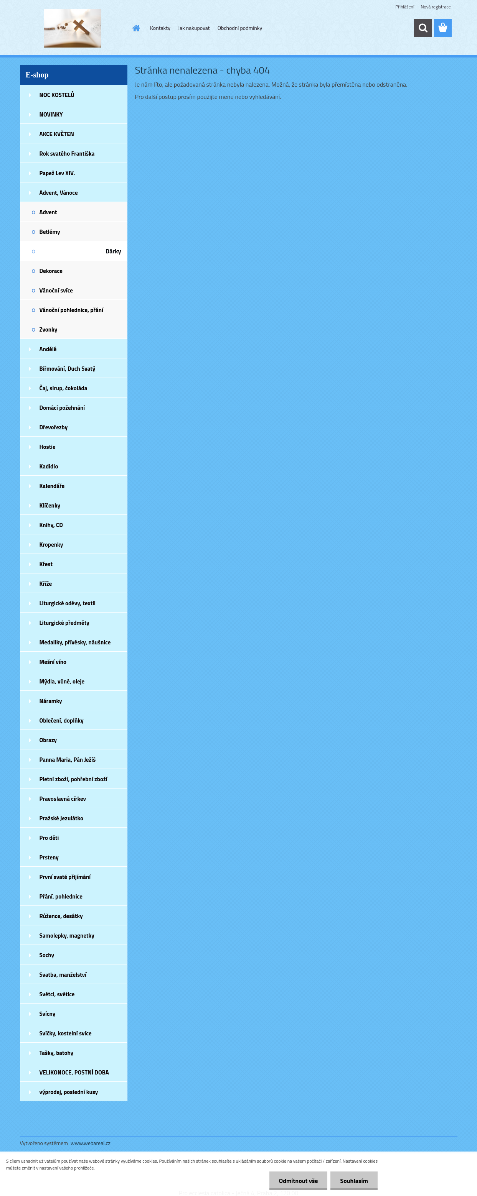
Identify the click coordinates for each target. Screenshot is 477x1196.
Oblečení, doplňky (62, 720)
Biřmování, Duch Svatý (68, 368)
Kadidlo (49, 466)
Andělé (48, 349)
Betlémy (50, 231)
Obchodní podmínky (240, 28)
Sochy (47, 955)
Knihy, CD (51, 525)
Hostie (48, 446)
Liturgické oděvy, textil (68, 603)
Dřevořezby (54, 427)
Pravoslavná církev (63, 798)
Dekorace (51, 270)
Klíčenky (50, 505)
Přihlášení (404, 6)
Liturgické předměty (64, 622)
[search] (423, 28)
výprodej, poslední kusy (69, 1092)
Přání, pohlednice (61, 896)
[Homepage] (135, 28)
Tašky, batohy (57, 1052)
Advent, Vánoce (59, 192)
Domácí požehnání (62, 407)
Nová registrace (436, 6)
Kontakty (160, 28)
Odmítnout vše (298, 1180)
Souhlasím (354, 1180)
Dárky (113, 251)
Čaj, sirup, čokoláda (63, 388)
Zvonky (49, 329)
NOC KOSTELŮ (57, 94)
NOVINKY (51, 114)
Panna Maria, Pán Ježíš (68, 759)
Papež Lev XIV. (57, 173)
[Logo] (72, 28)
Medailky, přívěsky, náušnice (75, 642)
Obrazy (48, 740)
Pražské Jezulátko (61, 818)
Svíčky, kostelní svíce (66, 1033)
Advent (48, 212)
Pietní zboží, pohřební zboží (73, 779)
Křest (46, 564)
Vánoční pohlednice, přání (71, 310)
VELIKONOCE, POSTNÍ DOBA (74, 1072)
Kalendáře (52, 485)
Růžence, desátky (61, 916)
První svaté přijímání (65, 876)
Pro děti (49, 837)
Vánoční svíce (56, 290)
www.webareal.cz (91, 1143)
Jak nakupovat (194, 28)
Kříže (46, 583)
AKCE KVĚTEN (57, 134)
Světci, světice (57, 994)
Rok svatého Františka (67, 153)
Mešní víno (53, 661)
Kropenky (51, 544)
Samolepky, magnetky (67, 935)
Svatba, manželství (63, 974)
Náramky (51, 701)
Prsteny (49, 857)
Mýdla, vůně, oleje (62, 681)
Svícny (48, 1013)
